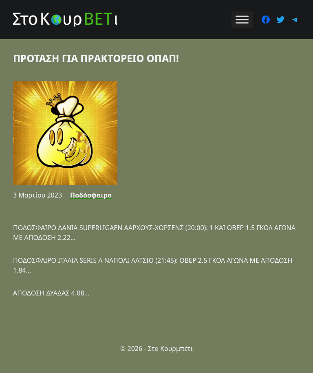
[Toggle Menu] (242, 19)
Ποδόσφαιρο (91, 195)
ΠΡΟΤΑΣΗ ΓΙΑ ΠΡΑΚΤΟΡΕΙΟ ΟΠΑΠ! (96, 58)
